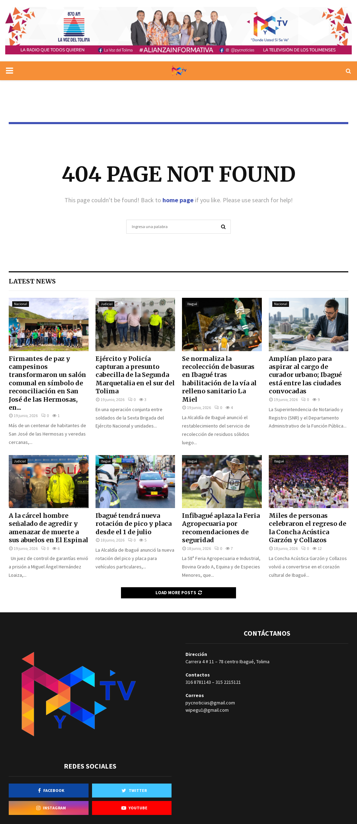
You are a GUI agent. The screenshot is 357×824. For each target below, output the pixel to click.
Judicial (107, 304)
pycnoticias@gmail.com (210, 703)
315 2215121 (228, 682)
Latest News (32, 281)
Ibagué (192, 304)
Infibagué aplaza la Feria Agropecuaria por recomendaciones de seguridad (221, 528)
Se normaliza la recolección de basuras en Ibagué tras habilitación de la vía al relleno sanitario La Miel (219, 379)
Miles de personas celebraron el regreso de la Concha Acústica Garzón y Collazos (307, 528)
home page (177, 200)
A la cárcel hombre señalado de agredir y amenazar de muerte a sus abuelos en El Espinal (48, 528)
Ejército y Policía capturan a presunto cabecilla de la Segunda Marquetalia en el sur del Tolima (135, 375)
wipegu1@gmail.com (207, 710)
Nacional (20, 304)
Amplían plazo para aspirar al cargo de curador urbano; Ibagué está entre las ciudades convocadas (305, 375)
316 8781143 (198, 682)
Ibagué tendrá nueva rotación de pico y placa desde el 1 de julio (134, 524)
